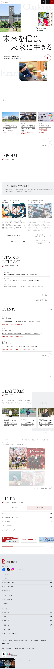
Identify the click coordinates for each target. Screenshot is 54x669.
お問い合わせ (5, 640)
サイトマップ (15, 648)
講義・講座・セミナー (8, 325)
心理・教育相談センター (8, 527)
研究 (5, 133)
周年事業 (41, 133)
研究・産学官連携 (7, 587)
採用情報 (36, 640)
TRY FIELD (14, 241)
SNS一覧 (21, 569)
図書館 (4, 515)
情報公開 (43, 640)
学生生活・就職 (7, 595)
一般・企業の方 (7, 629)
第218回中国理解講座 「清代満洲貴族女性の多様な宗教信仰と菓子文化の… (21, 335)
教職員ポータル (5, 643)
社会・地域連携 (43, 132)
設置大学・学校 (39, 509)
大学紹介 (5, 578)
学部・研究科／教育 (8, 582)
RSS (51, 310)
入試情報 (5, 603)
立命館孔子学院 (6, 523)
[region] (27, 282)
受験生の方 (5, 612)
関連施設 (14, 509)
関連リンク (21, 648)
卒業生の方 (5, 625)
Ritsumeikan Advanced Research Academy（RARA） (40, 242)
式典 (23, 133)
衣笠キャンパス (29, 133)
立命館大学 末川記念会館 (8, 531)
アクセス (11, 640)
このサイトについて (6, 648)
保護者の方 (5, 621)
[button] (50, 141)
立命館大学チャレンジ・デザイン (40, 235)
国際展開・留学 (7, 591)
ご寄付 (22, 640)
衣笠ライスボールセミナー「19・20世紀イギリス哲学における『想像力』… (21, 347)
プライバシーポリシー (30, 648)
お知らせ (24, 135)
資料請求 (16, 640)
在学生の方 (5, 617)
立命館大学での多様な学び (14, 236)
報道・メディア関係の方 (9, 633)
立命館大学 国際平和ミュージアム (10, 519)
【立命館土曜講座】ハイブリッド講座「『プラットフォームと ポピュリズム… (21, 323)
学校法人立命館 (28, 640)
